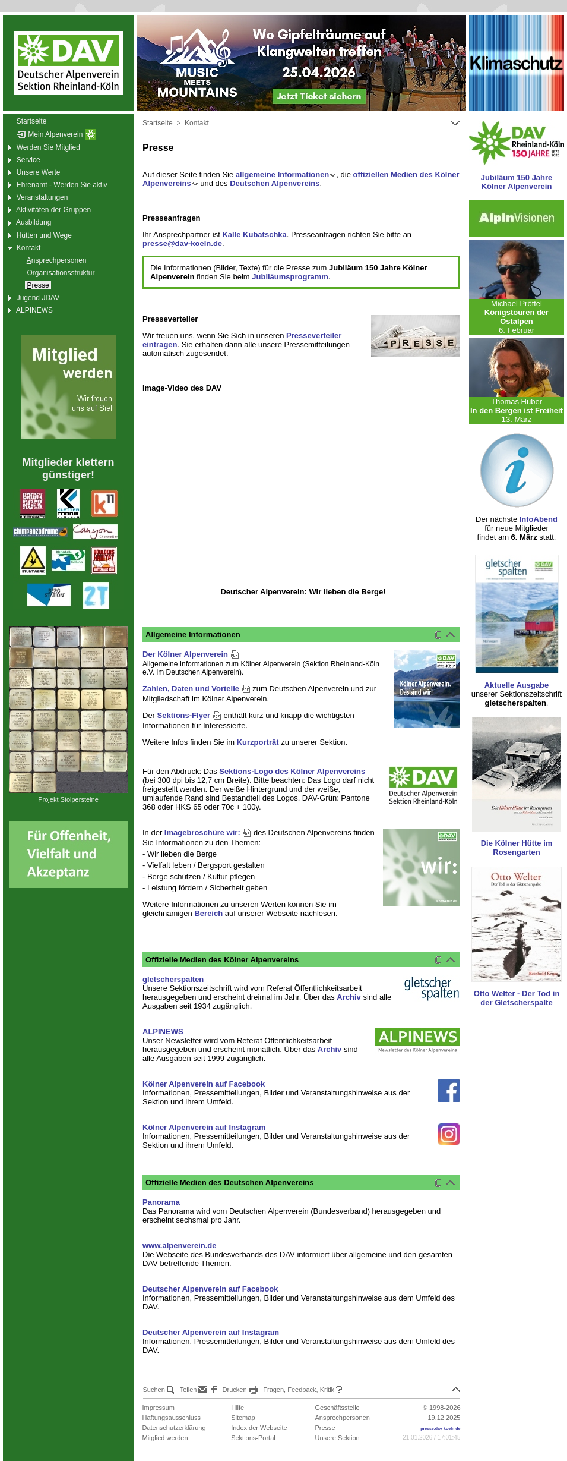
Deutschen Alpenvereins (274, 183)
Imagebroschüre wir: (207, 832)
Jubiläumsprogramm (290, 276)
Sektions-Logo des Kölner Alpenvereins (292, 771)
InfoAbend (539, 519)
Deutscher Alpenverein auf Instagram (210, 1332)
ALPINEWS (162, 1031)
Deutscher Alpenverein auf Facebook (210, 1288)
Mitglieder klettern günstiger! (68, 468)
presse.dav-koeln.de (440, 1429)
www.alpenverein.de (179, 1245)
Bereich (208, 913)
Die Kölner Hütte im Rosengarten (517, 848)
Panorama (161, 1202)
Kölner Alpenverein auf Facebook (203, 1083)
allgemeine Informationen (286, 174)
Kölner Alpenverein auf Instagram (204, 1127)
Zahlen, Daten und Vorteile (196, 688)
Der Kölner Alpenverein (190, 654)
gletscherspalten (173, 979)
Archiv (348, 997)
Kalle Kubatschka (254, 234)
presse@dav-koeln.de (182, 243)
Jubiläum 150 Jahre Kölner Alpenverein (517, 182)
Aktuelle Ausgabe (516, 685)
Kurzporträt (258, 742)
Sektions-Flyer (189, 715)
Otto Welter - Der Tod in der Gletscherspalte (517, 998)
